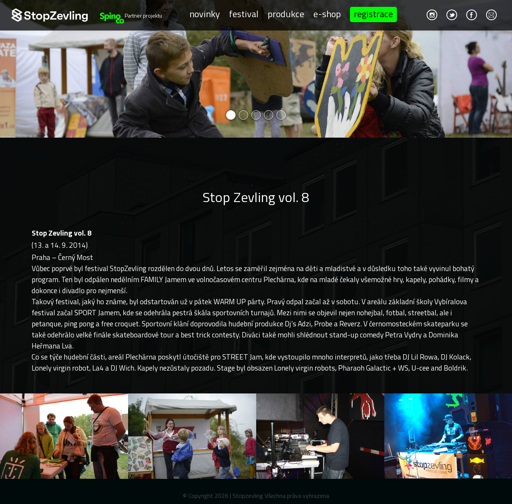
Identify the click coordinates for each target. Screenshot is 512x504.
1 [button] (231, 115)
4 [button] (268, 115)
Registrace (373, 14)
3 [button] (256, 115)
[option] (256, 69)
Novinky (204, 14)
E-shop (327, 14)
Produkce (286, 14)
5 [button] (281, 115)
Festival (243, 14)
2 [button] (243, 115)
